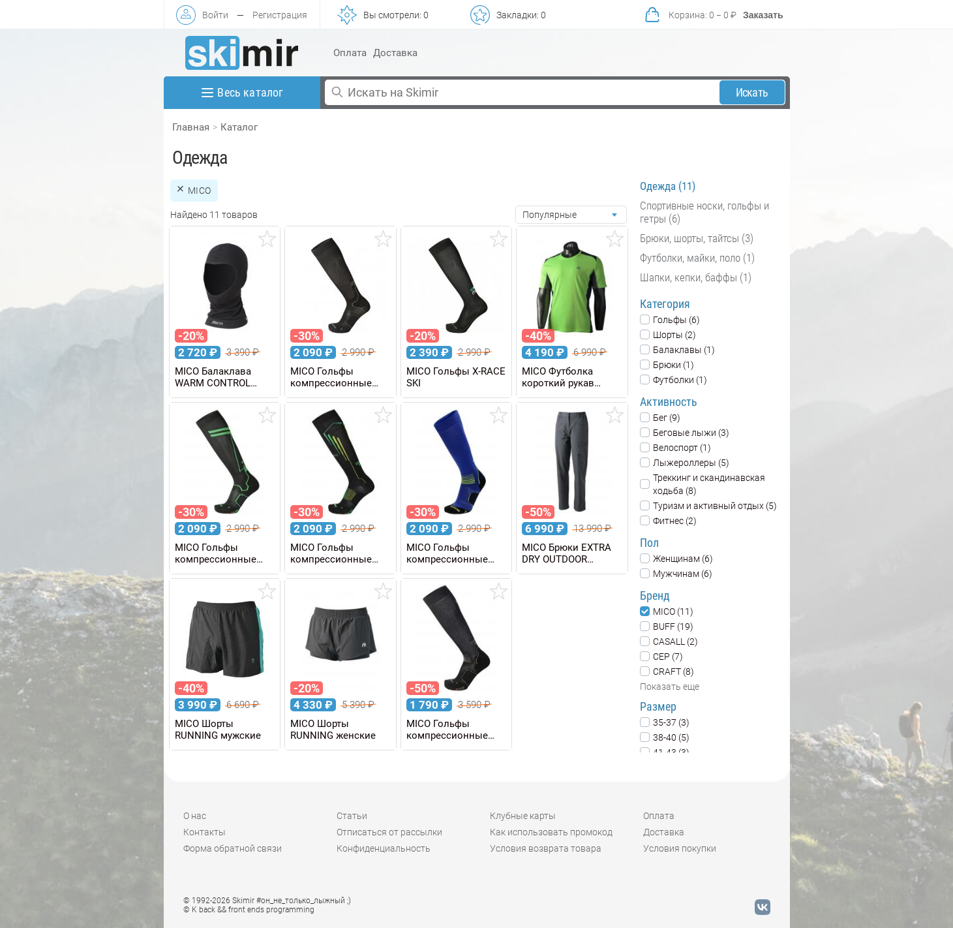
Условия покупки (679, 848)
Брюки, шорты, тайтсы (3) (696, 238)
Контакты (204, 832)
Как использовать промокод (551, 832)
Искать (752, 92)
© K (248, 909)
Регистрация (279, 15)
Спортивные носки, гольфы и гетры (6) (704, 212)
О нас (194, 816)
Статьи (352, 816)
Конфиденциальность (384, 848)
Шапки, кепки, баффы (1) (695, 277)
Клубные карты (523, 816)
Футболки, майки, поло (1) (697, 257)
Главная (190, 127)
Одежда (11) (667, 186)
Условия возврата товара (545, 848)
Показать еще (669, 686)
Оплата (350, 53)
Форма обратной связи (232, 848)
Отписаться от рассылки (389, 832)
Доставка (395, 53)
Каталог (239, 127)
